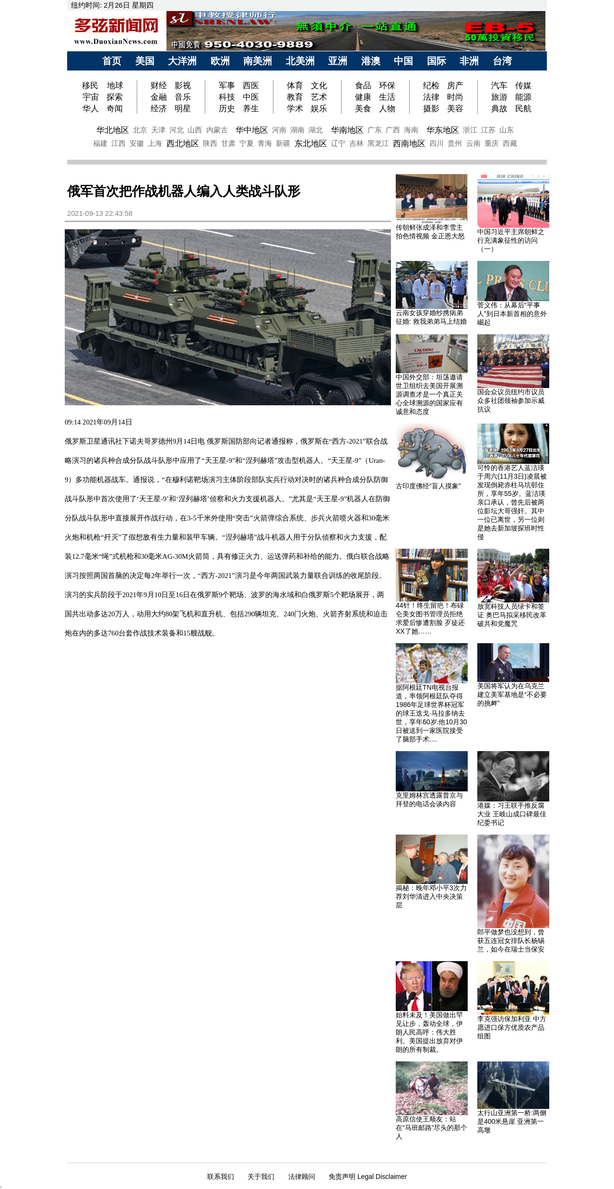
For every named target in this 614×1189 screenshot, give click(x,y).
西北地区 (182, 143)
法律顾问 (301, 1176)
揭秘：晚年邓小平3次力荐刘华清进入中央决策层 (431, 896)
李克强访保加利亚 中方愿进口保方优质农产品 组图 (511, 1027)
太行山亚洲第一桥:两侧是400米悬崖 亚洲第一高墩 (511, 1121)
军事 (227, 85)
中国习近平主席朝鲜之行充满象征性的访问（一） (510, 240)
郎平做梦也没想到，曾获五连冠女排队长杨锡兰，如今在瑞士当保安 (510, 940)
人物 (387, 108)
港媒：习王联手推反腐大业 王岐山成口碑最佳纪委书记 (511, 813)
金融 (159, 97)
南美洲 (257, 61)
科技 (227, 97)
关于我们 (261, 1176)
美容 (455, 108)
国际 (436, 61)
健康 (363, 97)
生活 (387, 97)
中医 (251, 97)
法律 (431, 97)
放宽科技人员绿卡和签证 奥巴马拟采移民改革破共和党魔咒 (511, 614)
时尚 (455, 97)
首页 (111, 61)
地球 (115, 85)
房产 (455, 85)
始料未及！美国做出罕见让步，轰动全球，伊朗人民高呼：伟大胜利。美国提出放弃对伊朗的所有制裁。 (429, 1032)
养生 (251, 108)
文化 (319, 85)
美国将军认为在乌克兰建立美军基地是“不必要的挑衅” (512, 694)
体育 (295, 85)
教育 (295, 97)
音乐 (183, 97)
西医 (251, 85)
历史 (227, 108)
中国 (403, 61)
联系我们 (220, 1176)
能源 (523, 97)
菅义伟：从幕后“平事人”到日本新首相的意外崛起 (512, 313)
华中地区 (252, 130)
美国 (144, 61)
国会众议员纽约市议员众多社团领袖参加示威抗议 (510, 400)
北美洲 (300, 61)
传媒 (523, 85)
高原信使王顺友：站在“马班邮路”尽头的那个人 (431, 1127)
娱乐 (319, 108)
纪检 (431, 85)
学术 (295, 108)
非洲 (469, 61)
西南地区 (409, 143)
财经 (159, 85)
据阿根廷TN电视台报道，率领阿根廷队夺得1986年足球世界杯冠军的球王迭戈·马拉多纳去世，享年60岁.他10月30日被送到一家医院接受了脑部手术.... (431, 713)
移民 (91, 85)
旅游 (499, 97)
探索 (114, 97)
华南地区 (347, 130)
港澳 (370, 61)
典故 (499, 108)
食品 (363, 85)
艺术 (319, 97)
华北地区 (112, 130)
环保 (387, 85)
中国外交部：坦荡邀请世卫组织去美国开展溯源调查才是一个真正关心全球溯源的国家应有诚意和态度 (429, 394)
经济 (159, 108)
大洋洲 (182, 61)
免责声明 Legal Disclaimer (368, 1176)
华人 (91, 108)
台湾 (502, 61)
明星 (183, 108)
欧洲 (220, 61)
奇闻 (114, 108)
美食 (363, 108)
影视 (183, 85)
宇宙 (91, 97)
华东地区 (442, 130)
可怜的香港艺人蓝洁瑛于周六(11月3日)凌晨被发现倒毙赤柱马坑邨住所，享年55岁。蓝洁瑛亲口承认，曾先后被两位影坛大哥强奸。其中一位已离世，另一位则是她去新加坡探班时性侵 (512, 502)
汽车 (499, 85)
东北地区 (311, 143)
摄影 (431, 108)
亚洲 (337, 61)
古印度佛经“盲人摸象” (428, 486)
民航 (523, 108)
